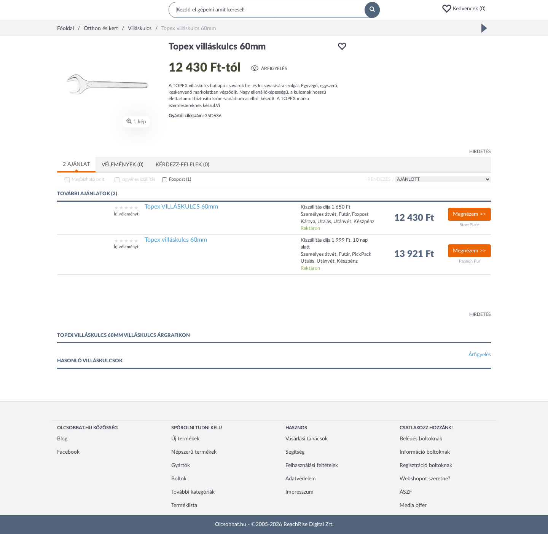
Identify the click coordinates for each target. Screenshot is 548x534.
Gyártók (180, 465)
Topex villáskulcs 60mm (176, 240)
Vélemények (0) (122, 164)
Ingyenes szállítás (138, 179)
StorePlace (470, 225)
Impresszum (299, 492)
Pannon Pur (469, 261)
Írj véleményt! (127, 214)
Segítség (294, 452)
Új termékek (185, 439)
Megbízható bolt (88, 179)
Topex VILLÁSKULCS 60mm (181, 207)
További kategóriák (193, 492)
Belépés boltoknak (421, 439)
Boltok (178, 478)
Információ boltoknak (425, 452)
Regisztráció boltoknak (426, 465)
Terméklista (184, 505)
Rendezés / (381, 179)
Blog (62, 439)
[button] (466, 8)
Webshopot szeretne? (425, 478)
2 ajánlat (76, 164)
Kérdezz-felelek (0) (182, 164)
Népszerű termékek (194, 452)
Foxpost (180, 179)
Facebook (68, 452)
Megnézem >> (469, 214)
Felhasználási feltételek (311, 465)
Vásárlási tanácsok (306, 439)
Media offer (413, 505)
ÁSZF (406, 492)
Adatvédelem (300, 478)
